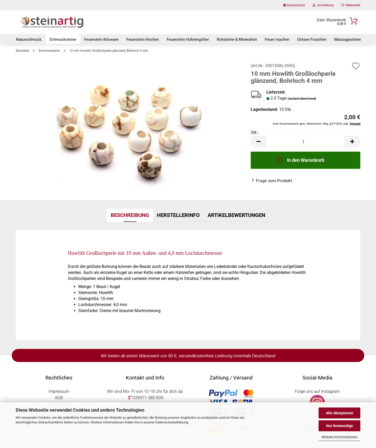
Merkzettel (350, 5)
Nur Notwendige (339, 426)
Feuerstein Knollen (142, 39)
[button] (258, 142)
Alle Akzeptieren (339, 413)
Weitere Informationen (339, 437)
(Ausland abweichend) (301, 99)
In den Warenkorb (299, 160)
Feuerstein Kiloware (101, 39)
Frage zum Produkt (274, 181)
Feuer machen (277, 39)
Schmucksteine (62, 39)
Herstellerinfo (178, 215)
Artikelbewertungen (236, 215)
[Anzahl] (305, 142)
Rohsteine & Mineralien (237, 39)
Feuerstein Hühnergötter (188, 39)
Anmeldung (323, 5)
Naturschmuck (29, 39)
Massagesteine (347, 39)
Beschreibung (130, 215)
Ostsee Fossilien (311, 39)
